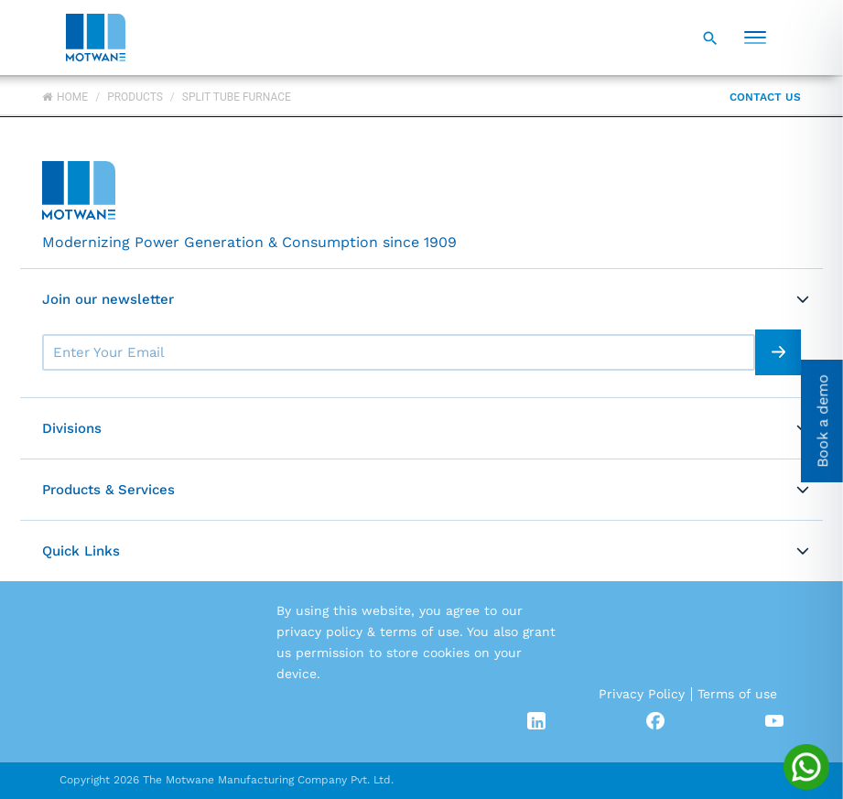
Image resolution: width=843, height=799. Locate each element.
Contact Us (765, 97)
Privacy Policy (642, 693)
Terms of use (737, 693)
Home (65, 97)
